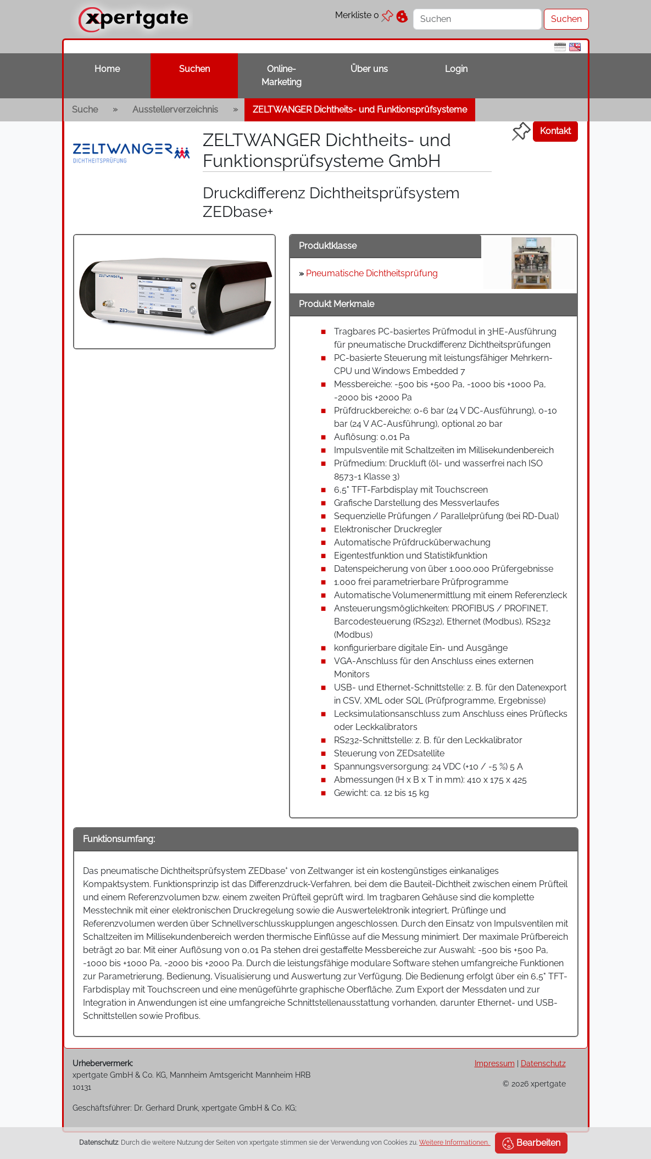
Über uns (369, 69)
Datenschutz (543, 1063)
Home (107, 69)
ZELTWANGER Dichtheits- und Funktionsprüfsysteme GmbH (327, 150)
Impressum (495, 1063)
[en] (575, 46)
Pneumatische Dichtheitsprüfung (372, 273)
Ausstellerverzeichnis (175, 109)
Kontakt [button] (555, 131)
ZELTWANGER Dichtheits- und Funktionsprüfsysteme (360, 109)
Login (456, 69)
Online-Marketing (281, 75)
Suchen (194, 69)
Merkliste (364, 15)
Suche (85, 109)
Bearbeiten (531, 1144)
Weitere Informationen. (455, 1142)
